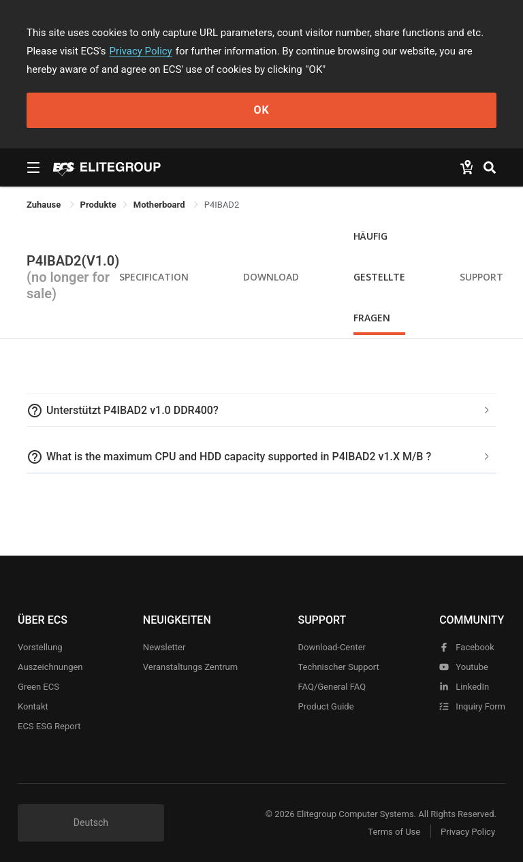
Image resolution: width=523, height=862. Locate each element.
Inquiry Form (472, 706)
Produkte (98, 204)
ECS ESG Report (49, 726)
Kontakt (33, 706)
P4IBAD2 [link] (221, 204)
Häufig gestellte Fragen (379, 276)
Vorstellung (40, 647)
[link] (98, 204)
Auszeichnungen (50, 667)
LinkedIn (464, 687)
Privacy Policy (141, 51)
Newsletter (164, 647)
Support (481, 276)
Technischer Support (338, 667)
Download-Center (332, 647)
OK (261, 109)
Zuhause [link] (45, 204)
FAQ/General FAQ (332, 687)
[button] (261, 410)
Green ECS (38, 687)
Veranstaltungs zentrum (190, 667)
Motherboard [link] (160, 204)
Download (271, 276)
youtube (463, 667)
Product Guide (325, 706)
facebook (466, 647)
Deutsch (91, 822)
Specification (154, 276)
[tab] (261, 410)
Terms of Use (394, 832)
